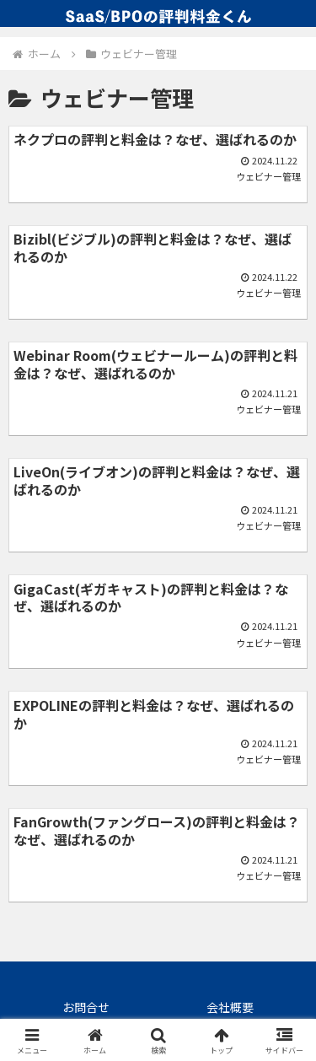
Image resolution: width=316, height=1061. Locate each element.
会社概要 (230, 1007)
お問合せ (86, 1007)
